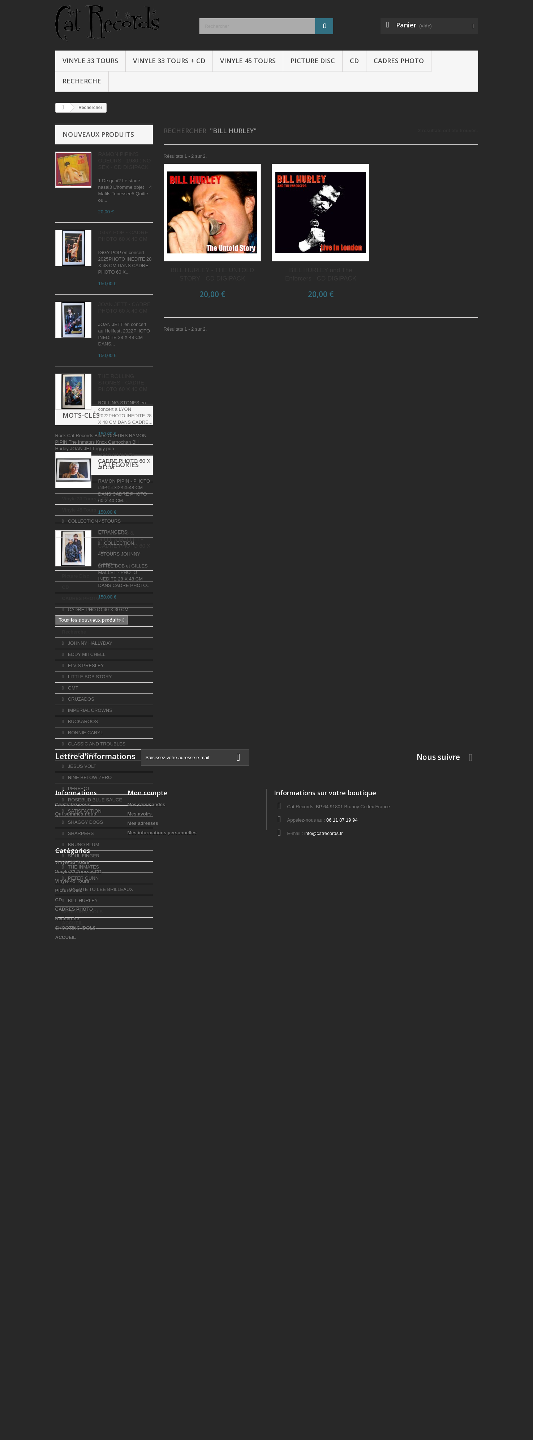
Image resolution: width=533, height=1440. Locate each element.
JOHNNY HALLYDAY (89, 872)
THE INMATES (82, 1096)
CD (354, 60)
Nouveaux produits (98, 134)
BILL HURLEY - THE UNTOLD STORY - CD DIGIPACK (212, 274)
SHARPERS (80, 1063)
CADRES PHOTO (399, 60)
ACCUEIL (72, 1152)
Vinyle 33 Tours (90, 60)
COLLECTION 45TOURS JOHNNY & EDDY (102, 789)
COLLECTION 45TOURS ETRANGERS (91, 767)
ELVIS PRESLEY (85, 895)
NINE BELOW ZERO (89, 1007)
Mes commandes (147, 1247)
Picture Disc (313, 60)
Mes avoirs (140, 1256)
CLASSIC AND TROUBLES (95, 973)
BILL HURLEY (82, 1130)
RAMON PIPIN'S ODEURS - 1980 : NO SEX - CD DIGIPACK (124, 160)
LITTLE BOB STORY (89, 906)
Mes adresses (143, 1266)
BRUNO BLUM (82, 1074)
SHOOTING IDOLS (82, 1141)
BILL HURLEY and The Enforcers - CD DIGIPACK (320, 274)
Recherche (82, 81)
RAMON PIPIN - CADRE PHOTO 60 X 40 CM (124, 460)
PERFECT (78, 1018)
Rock (61, 667)
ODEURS (118, 667)
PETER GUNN (82, 1107)
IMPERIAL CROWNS (89, 940)
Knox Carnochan (114, 673)
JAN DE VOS (81, 984)
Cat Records (81, 667)
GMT (72, 917)
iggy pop (105, 680)
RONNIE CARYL (84, 962)
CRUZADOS (80, 928)
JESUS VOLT (81, 996)
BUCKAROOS (82, 951)
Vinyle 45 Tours (248, 60)
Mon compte (148, 1235)
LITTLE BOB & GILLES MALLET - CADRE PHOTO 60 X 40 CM (124, 542)
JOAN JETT (83, 680)
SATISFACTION (84, 1040)
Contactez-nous (73, 1247)
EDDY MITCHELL (85, 884)
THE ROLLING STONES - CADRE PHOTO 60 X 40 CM (122, 382)
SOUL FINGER (82, 1085)
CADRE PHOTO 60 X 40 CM (97, 850)
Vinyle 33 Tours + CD (169, 60)
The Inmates (82, 673)
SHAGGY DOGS (84, 1051)
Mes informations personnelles (162, 1275)
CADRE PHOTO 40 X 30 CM (97, 839)
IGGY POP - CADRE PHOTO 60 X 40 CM (123, 235)
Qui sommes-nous (75, 1256)
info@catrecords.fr (323, 1276)
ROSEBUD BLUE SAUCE (94, 1029)
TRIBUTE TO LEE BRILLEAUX (99, 1119)
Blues (101, 667)
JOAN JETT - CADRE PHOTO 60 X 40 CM (124, 307)
